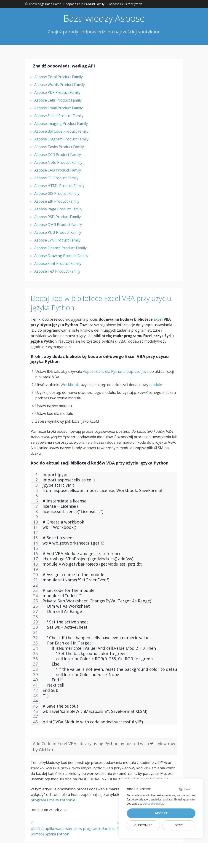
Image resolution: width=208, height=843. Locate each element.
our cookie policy (153, 803)
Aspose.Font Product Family (57, 264)
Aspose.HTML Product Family (59, 186)
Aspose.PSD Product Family (57, 217)
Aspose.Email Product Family (58, 108)
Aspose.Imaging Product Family (61, 124)
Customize (143, 825)
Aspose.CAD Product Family (57, 170)
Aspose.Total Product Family (58, 77)
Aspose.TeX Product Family (57, 271)
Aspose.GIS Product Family (56, 194)
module (155, 385)
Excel (158, 320)
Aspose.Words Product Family (59, 85)
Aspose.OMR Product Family (58, 225)
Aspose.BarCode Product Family (61, 131)
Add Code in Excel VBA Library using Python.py (79, 744)
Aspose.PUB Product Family (57, 233)
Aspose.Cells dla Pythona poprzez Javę (116, 372)
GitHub (46, 750)
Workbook (70, 385)
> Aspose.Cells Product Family (84, 4)
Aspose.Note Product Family (58, 163)
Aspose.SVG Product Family (57, 240)
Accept (161, 813)
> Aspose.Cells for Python (125, 4)
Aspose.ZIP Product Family (56, 201)
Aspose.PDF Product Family (57, 93)
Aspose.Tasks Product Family (59, 147)
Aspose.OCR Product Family (57, 155)
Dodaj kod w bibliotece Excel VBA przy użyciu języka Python (97, 303)
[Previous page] (74, 829)
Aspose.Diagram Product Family (61, 139)
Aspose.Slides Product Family (58, 116)
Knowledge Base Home (43, 4)
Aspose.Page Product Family (58, 209)
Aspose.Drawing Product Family (61, 256)
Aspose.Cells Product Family (58, 100)
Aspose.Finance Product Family (60, 248)
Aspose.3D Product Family (56, 178)
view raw (166, 744)
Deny (179, 825)
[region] (104, 601)
